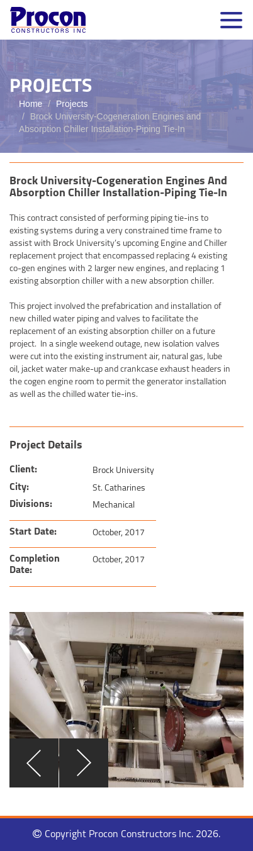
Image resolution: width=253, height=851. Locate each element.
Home (30, 104)
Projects (72, 104)
